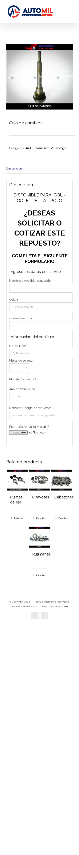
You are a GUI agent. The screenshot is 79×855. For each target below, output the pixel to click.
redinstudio (61, 606)
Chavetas (40, 497)
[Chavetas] (39, 480)
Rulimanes (41, 554)
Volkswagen (59, 148)
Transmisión (41, 148)
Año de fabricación (22, 389)
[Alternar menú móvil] (72, 12)
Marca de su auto (21, 360)
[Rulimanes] (39, 537)
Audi (28, 148)
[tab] (39, 169)
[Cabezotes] (61, 480)
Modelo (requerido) (22, 379)
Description (14, 168)
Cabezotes (64, 497)
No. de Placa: (18, 346)
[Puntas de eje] (17, 480)
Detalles (18, 518)
